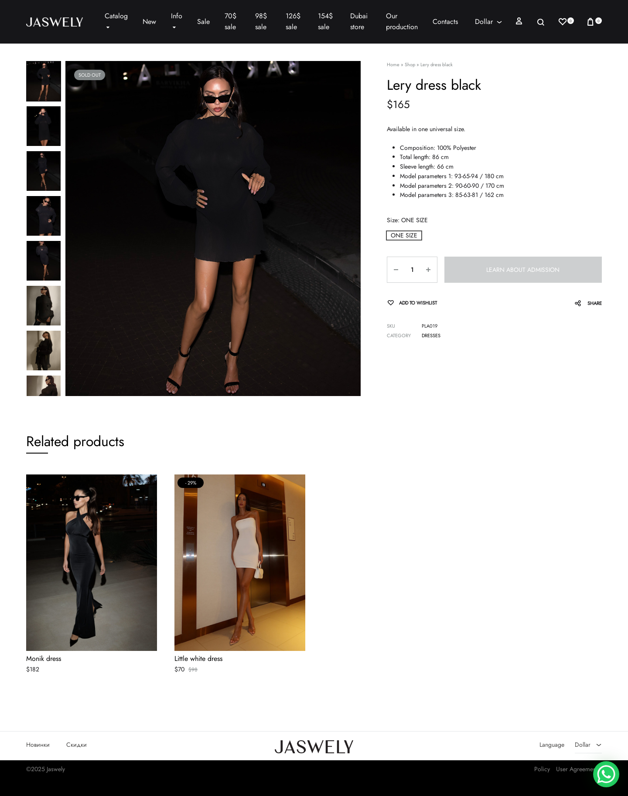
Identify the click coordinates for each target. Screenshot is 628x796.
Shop (410, 64)
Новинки (38, 745)
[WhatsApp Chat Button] (606, 774)
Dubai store (359, 21)
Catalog (116, 21)
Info (176, 21)
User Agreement (576, 769)
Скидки (76, 745)
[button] (404, 235)
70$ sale (230, 21)
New (149, 22)
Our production (402, 21)
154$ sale (325, 21)
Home (393, 64)
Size (407, 220)
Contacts (445, 22)
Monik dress (43, 659)
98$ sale (261, 21)
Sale (203, 22)
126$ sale (293, 21)
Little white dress (198, 659)
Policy (542, 769)
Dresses (431, 335)
